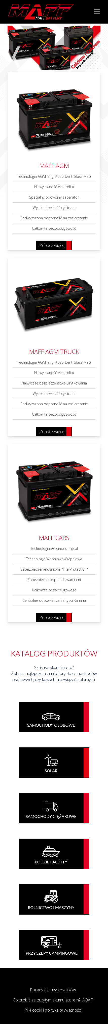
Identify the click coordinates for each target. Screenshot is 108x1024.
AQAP (87, 1000)
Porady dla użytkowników (53, 990)
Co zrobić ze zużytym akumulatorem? (46, 1000)
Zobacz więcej (52, 245)
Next (95, 47)
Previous (13, 47)
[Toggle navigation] (97, 12)
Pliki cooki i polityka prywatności (53, 1010)
